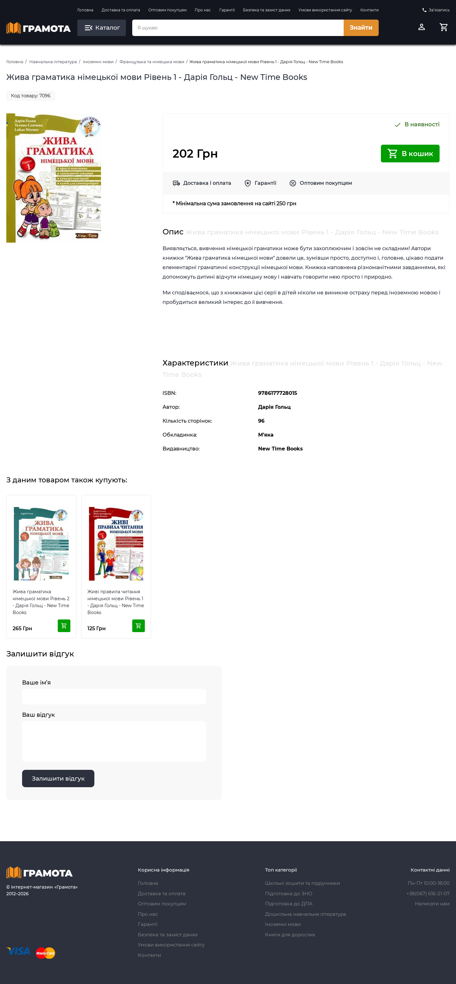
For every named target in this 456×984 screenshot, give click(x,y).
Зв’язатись (436, 10)
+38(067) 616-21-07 (428, 893)
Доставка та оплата (121, 10)
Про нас (203, 10)
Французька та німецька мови (152, 61)
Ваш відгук (114, 737)
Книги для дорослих (290, 935)
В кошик (410, 153)
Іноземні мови (98, 61)
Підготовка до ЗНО (288, 893)
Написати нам (432, 904)
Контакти (369, 10)
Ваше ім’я (114, 692)
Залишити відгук (58, 778)
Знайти (361, 27)
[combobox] (238, 28)
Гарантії (227, 10)
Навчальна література (53, 61)
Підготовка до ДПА (288, 904)
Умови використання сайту (325, 10)
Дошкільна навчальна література (305, 914)
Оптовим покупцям (167, 10)
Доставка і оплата (207, 183)
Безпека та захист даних (266, 10)
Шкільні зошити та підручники (302, 883)
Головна (85, 10)
